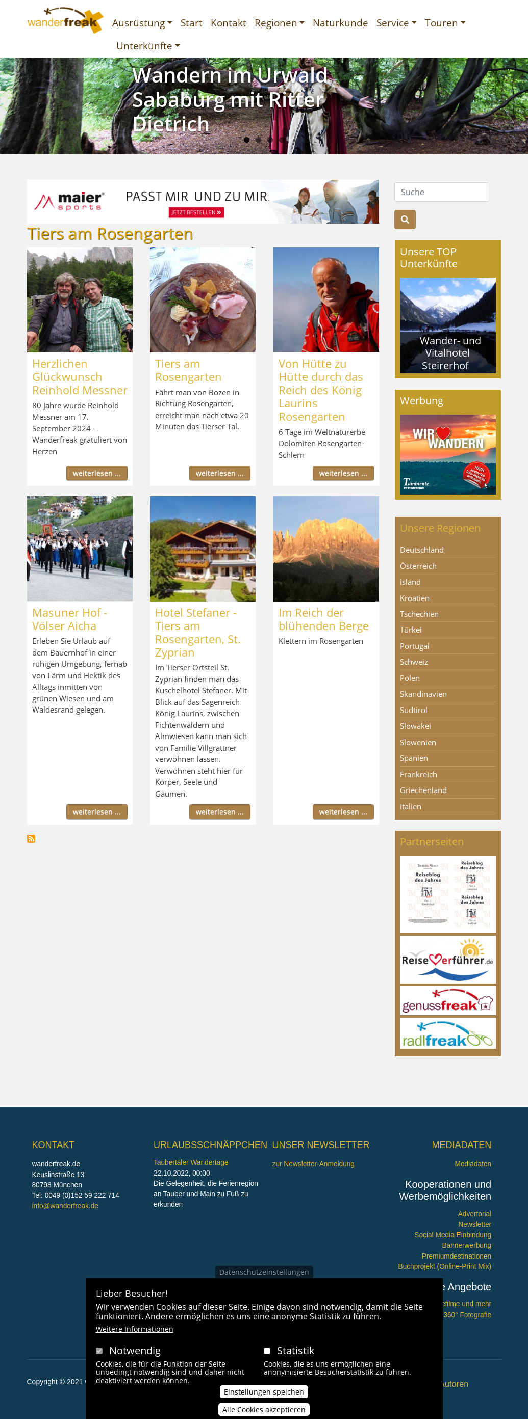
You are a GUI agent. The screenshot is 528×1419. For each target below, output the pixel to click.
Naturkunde (340, 23)
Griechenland (423, 790)
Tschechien (419, 614)
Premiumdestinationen (456, 1256)
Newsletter (474, 1225)
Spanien (414, 758)
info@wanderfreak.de (65, 1206)
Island (410, 582)
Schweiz (414, 662)
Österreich (418, 566)
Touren (441, 23)
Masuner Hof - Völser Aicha (69, 619)
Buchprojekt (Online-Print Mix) (444, 1266)
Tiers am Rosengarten (188, 370)
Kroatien (415, 598)
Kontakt (228, 23)
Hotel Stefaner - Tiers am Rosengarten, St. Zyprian (198, 632)
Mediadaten (473, 1164)
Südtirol (414, 710)
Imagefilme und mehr (458, 1304)
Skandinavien (423, 694)
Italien (410, 806)
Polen (410, 678)
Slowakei (415, 726)
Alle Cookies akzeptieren (264, 1409)
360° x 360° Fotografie (457, 1315)
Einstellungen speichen (264, 1392)
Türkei (411, 629)
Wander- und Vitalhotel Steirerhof (450, 352)
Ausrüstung (138, 23)
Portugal (415, 646)
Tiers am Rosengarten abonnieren (31, 839)
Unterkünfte (144, 45)
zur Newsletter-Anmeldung (313, 1164)
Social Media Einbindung (452, 1235)
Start (192, 23)
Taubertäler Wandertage (191, 1162)
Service (392, 23)
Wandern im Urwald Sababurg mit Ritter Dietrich (230, 99)
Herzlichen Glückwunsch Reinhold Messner (80, 376)
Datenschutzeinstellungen (264, 1272)
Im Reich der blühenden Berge (324, 619)
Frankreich (418, 774)
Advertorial (475, 1214)
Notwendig (135, 1350)
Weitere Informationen (134, 1329)
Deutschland (422, 549)
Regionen (276, 23)
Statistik (296, 1350)
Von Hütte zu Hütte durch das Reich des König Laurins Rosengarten (321, 390)
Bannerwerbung (466, 1245)
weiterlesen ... (97, 473)
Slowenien (418, 742)
